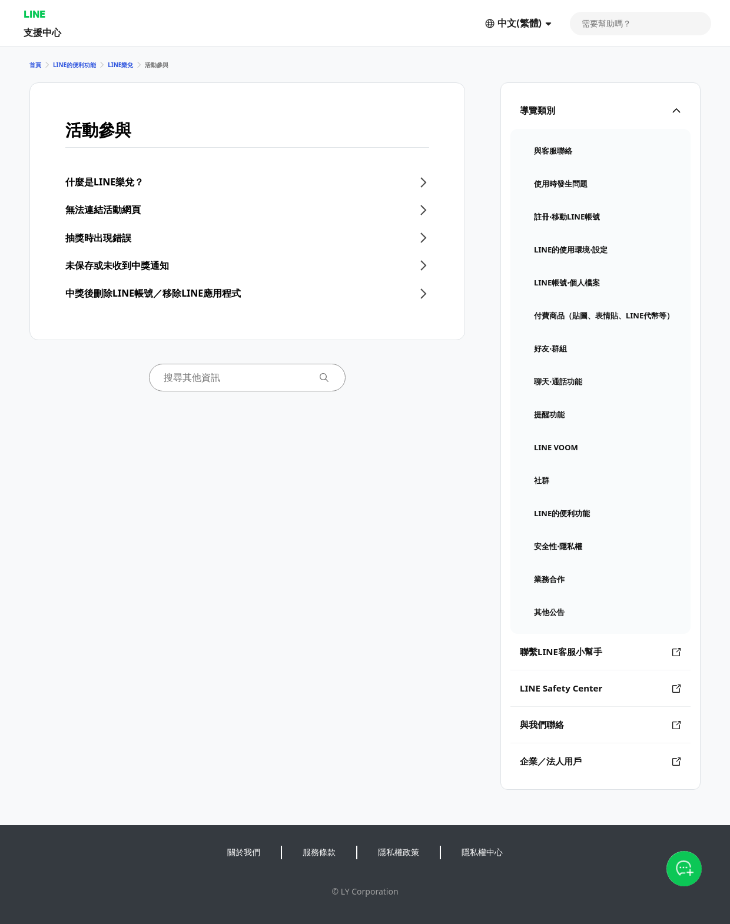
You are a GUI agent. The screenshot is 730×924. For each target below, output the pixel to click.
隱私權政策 (398, 851)
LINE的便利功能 (74, 65)
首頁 (35, 65)
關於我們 (243, 851)
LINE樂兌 (120, 65)
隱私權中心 (482, 851)
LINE (34, 14)
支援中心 (42, 32)
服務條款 (319, 851)
